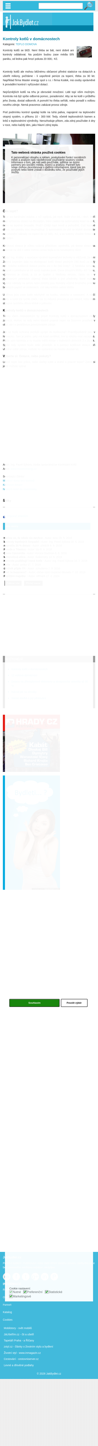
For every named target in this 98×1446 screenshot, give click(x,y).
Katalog (7, 1312)
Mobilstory (10, 1328)
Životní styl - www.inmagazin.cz (22, 1352)
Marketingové (22, 1296)
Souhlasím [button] (34, 1003)
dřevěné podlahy (24, 1365)
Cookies (8, 1319)
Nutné (17, 1292)
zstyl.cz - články (13, 1346)
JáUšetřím (10, 1334)
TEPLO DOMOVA (26, 44)
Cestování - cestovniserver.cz (21, 1358)
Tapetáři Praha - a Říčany (19, 1340)
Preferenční (35, 1292)
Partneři (7, 1304)
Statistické (55, 1292)
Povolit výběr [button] (74, 1003)
